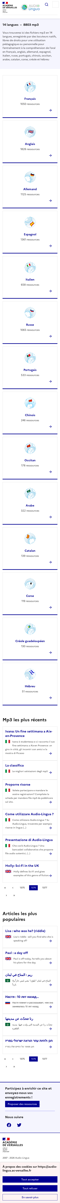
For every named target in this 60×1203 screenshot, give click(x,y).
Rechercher (46, 4)
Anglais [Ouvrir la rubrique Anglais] (30, 144)
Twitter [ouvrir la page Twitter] (19, 1125)
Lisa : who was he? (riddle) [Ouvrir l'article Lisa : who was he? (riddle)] (25, 931)
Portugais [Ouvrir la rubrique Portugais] (30, 370)
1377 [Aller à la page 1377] (44, 887)
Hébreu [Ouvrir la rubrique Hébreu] (30, 686)
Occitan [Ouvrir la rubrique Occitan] (30, 460)
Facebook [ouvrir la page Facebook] (9, 1125)
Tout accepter (30, 1179)
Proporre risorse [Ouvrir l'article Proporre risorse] (17, 784)
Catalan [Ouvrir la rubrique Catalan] (30, 551)
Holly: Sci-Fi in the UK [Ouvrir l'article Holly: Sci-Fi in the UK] (22, 865)
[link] (12, 887)
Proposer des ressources (22, 1104)
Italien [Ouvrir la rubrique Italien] (30, 279)
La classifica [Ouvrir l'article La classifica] (14, 765)
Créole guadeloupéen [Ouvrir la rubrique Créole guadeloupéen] (30, 641)
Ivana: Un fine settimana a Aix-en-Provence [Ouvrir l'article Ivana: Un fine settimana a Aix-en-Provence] (28, 733)
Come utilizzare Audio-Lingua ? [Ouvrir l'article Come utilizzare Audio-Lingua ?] (29, 814)
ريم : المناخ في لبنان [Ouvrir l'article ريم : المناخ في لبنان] (18, 974)
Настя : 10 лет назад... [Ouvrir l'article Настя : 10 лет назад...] (22, 996)
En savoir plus (30, 1197)
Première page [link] (5, 887)
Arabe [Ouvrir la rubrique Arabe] (30, 505)
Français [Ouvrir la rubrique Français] (30, 99)
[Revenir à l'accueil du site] (13, 1145)
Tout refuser (30, 1188)
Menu (55, 4)
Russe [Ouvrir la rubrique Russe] (30, 325)
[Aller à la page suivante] (6, 895)
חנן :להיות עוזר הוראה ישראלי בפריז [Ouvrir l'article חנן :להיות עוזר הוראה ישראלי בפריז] (29, 1040)
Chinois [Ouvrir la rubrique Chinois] (30, 415)
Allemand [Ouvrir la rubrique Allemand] (30, 189)
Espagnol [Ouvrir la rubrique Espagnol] (30, 234)
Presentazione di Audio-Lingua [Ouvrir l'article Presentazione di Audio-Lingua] (29, 839)
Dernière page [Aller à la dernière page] (14, 895)
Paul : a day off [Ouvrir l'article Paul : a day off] (16, 952)
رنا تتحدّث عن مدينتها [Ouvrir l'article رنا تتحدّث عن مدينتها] (19, 1018)
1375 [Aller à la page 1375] (22, 887)
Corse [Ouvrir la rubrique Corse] (30, 596)
